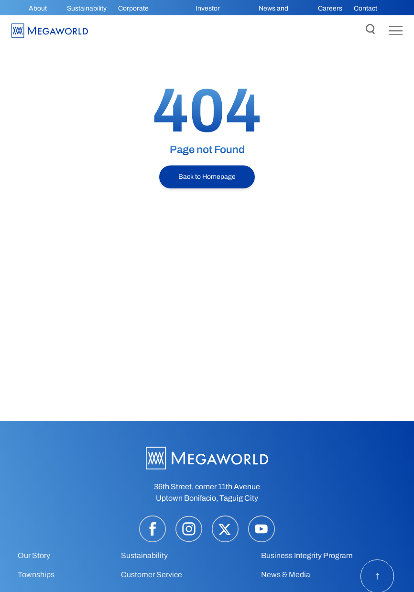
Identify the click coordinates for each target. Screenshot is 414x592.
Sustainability (87, 8)
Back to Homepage (207, 176)
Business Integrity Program (307, 555)
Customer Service (151, 574)
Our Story (34, 555)
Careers (330, 8)
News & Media (285, 574)
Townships (36, 574)
